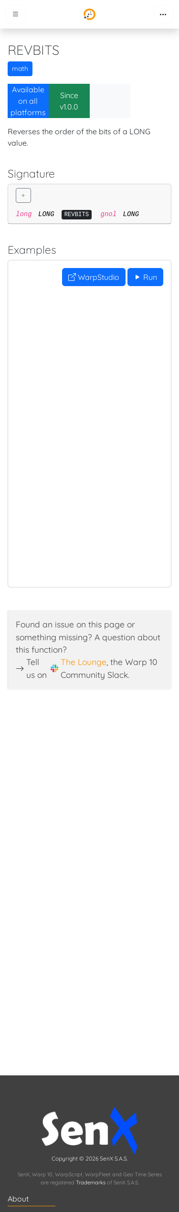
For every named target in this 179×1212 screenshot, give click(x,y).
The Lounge (83, 661)
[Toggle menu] (16, 14)
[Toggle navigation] (163, 14)
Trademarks (90, 1182)
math (20, 68)
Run (145, 277)
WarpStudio (93, 277)
